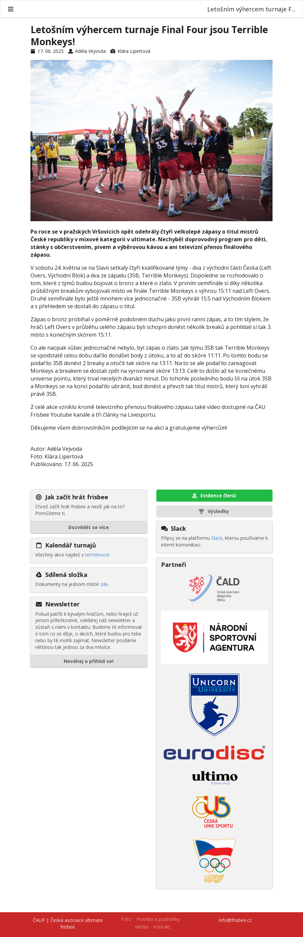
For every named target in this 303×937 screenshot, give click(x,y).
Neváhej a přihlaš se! (88, 661)
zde (104, 584)
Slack (216, 538)
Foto (126, 919)
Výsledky (214, 511)
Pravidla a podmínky (158, 919)
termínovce (97, 554)
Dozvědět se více (88, 527)
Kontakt (161, 927)
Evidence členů (214, 495)
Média (141, 927)
